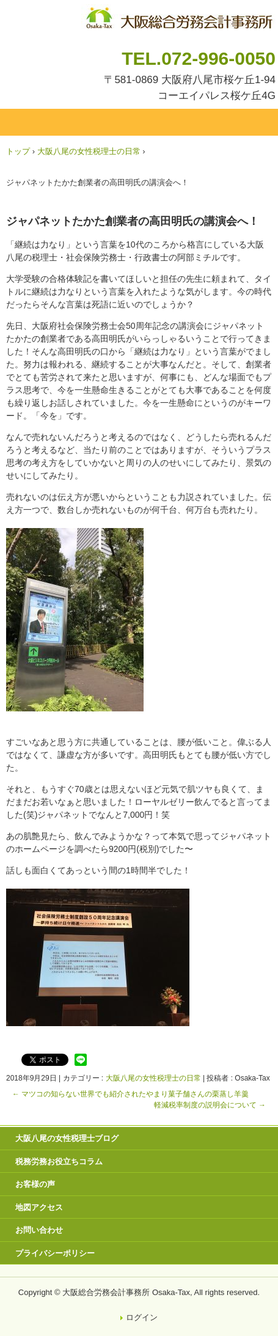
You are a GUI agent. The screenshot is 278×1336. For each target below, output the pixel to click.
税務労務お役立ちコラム (59, 1161)
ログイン (142, 1317)
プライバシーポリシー (55, 1253)
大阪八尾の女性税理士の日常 (153, 1078)
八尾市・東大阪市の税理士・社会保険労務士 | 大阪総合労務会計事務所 (178, 15)
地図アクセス (39, 1207)
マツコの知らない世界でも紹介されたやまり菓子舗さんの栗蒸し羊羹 (130, 1094)
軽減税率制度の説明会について (210, 1105)
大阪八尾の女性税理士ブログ (67, 1138)
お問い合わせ (39, 1230)
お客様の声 (35, 1184)
